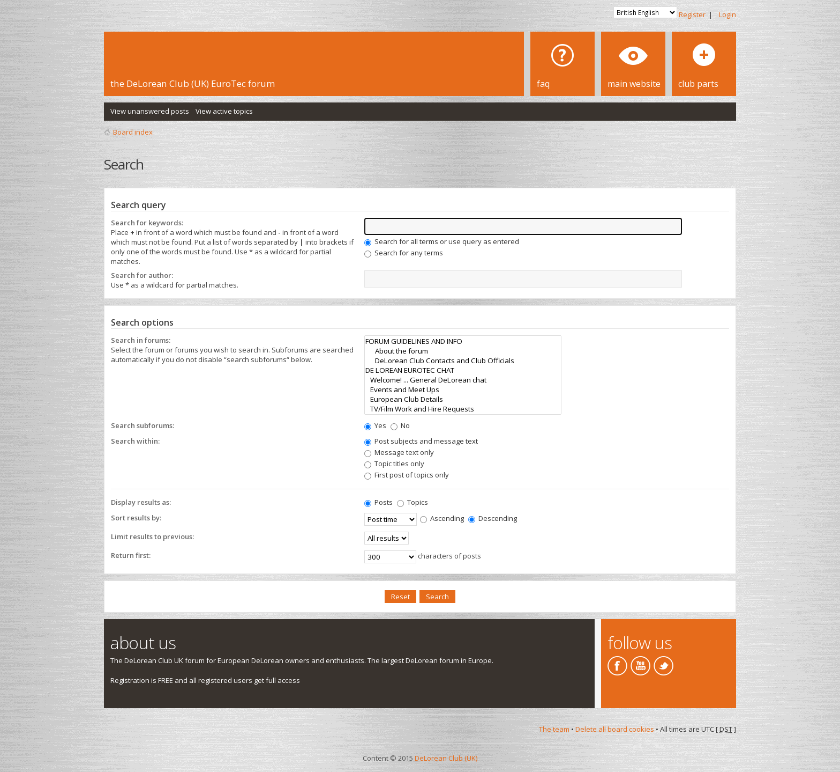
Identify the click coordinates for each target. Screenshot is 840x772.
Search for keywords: (147, 222)
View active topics (224, 111)
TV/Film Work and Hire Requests (462, 409)
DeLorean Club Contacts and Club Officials (462, 360)
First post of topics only (406, 475)
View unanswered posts (149, 111)
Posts (378, 502)
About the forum (462, 351)
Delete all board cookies (614, 729)
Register (692, 14)
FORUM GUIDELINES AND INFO (462, 341)
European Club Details (462, 399)
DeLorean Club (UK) (446, 758)
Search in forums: (140, 340)
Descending (492, 518)
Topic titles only (394, 463)
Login (727, 14)
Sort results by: (136, 518)
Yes (375, 425)
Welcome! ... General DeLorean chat (462, 380)
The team (554, 729)
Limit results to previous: (152, 536)
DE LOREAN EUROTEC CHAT (462, 370)
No (400, 425)
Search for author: (142, 275)
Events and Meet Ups (462, 389)
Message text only (399, 452)
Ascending (442, 518)
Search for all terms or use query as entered (441, 241)
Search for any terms (403, 253)
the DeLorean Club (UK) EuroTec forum (192, 83)
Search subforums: (142, 425)
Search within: (135, 441)
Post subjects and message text (421, 441)
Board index (133, 132)
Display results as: (141, 502)
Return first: (131, 555)
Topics (412, 502)
